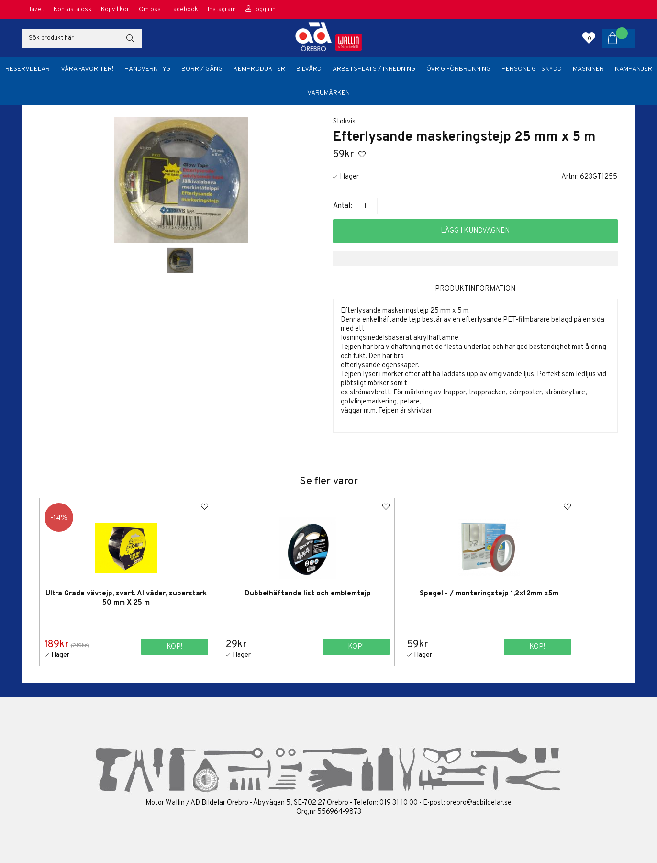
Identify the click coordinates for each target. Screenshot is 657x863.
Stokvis (344, 121)
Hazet (35, 9)
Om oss (150, 9)
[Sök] (82, 38)
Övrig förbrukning (458, 69)
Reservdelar (27, 69)
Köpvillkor (115, 9)
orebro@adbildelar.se (479, 802)
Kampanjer (633, 69)
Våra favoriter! (87, 69)
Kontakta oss (72, 9)
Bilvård (309, 69)
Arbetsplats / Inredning (374, 69)
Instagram (222, 9)
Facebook (184, 9)
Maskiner (588, 69)
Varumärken (328, 93)
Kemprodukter (259, 69)
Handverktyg (147, 69)
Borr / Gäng (202, 69)
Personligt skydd (531, 69)
